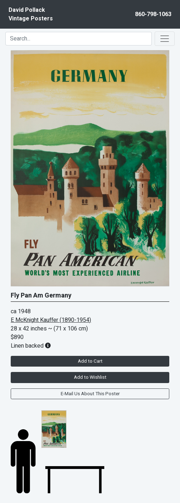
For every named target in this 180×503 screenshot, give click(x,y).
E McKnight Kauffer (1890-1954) (51, 320)
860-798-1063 (153, 14)
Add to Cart (90, 361)
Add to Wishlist (90, 377)
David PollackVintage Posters (31, 14)
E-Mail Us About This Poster (90, 393)
